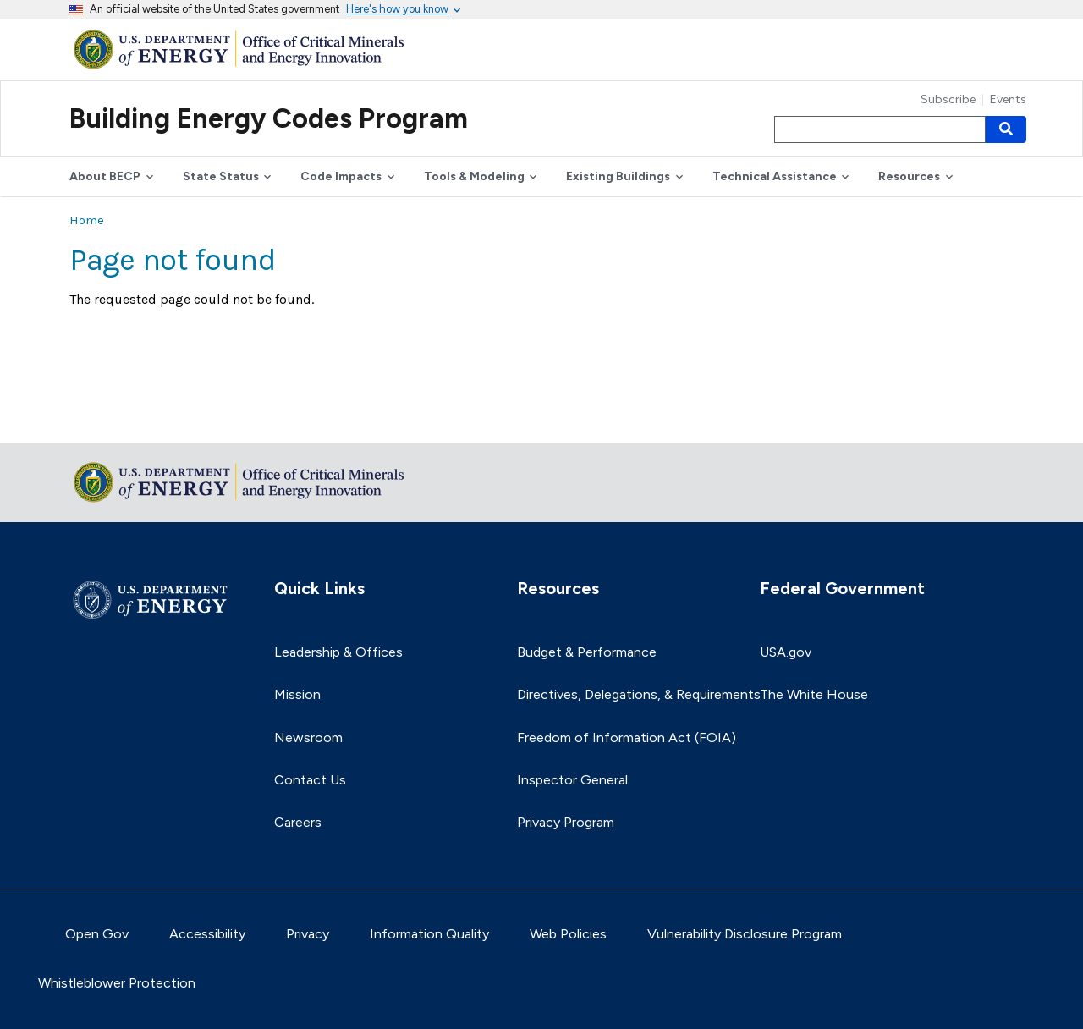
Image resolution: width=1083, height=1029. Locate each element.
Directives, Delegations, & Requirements (639, 694)
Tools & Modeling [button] (474, 176)
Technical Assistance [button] (774, 176)
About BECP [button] (104, 176)
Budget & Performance (587, 652)
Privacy (307, 934)
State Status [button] (221, 176)
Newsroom (308, 737)
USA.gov (785, 652)
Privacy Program (565, 822)
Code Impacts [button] (341, 176)
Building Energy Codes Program (268, 118)
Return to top (111, 418)
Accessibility (207, 934)
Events (1008, 100)
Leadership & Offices (338, 652)
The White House (814, 694)
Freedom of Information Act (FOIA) (626, 737)
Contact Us (310, 780)
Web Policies (568, 934)
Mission (297, 694)
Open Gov (97, 934)
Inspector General (572, 780)
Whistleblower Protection (116, 983)
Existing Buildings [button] (618, 176)
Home (86, 220)
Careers (298, 822)
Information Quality (429, 934)
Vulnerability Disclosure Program (744, 934)
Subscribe (948, 100)
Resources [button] (909, 176)
